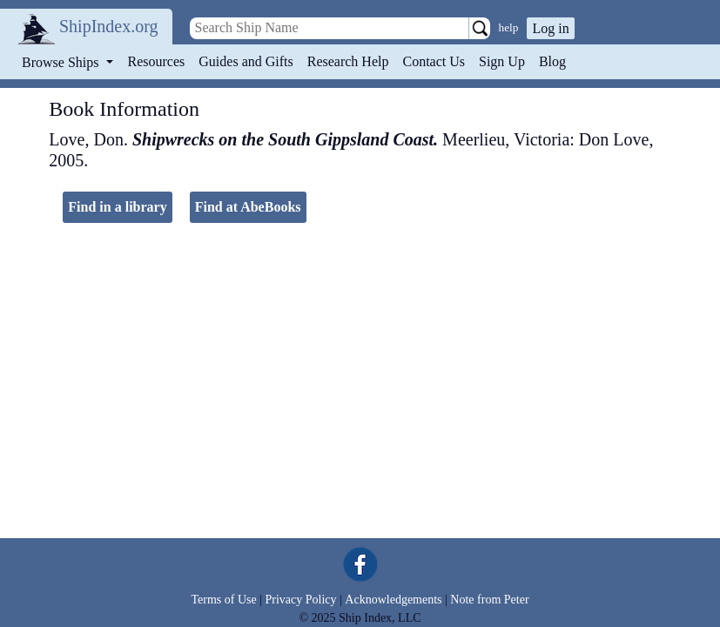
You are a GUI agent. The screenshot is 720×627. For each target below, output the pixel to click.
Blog (552, 61)
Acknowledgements (393, 599)
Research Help (348, 61)
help (509, 27)
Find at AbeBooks (248, 206)
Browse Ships (62, 62)
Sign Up (502, 61)
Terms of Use (223, 599)
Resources (156, 61)
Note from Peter (489, 599)
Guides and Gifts (246, 61)
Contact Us (433, 61)
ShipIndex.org (108, 26)
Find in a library (117, 206)
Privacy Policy (300, 599)
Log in (550, 28)
